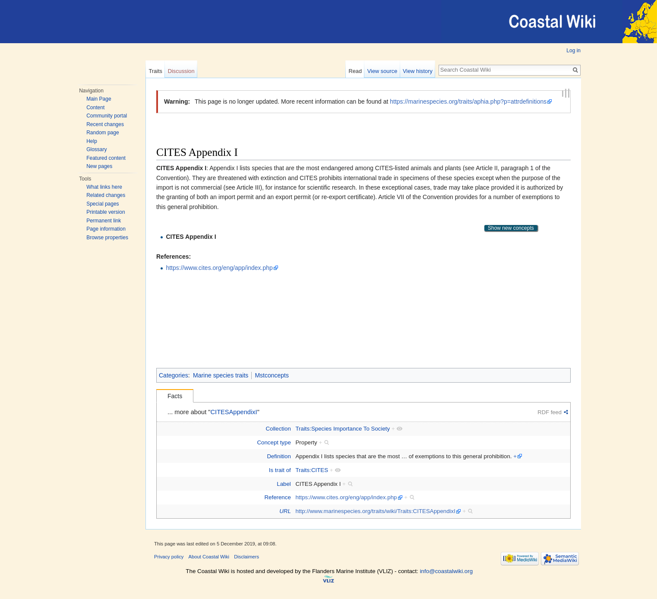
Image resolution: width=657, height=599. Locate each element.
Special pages (102, 204)
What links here (104, 187)
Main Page (98, 99)
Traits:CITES (311, 470)
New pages (99, 166)
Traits (155, 71)
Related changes (105, 195)
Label (284, 484)
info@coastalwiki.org (446, 571)
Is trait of (280, 470)
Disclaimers (246, 556)
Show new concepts (511, 228)
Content (95, 108)
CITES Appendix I (191, 236)
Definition (279, 456)
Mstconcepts (272, 375)
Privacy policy (168, 556)
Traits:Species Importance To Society (342, 428)
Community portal (106, 116)
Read (355, 71)
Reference (277, 497)
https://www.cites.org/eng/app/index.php (219, 267)
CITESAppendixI (234, 412)
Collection (278, 428)
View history (418, 71)
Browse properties (107, 238)
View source (382, 71)
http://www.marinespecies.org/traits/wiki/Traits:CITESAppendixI (375, 511)
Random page (102, 133)
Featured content (106, 158)
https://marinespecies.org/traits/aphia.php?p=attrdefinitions (468, 101)
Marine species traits (220, 375)
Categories (173, 375)
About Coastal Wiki (209, 556)
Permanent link (103, 221)
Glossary (96, 149)
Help (91, 141)
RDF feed (549, 412)
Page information (106, 229)
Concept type (274, 442)
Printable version (105, 212)
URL (285, 511)
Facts (174, 396)
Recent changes (105, 124)
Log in (573, 51)
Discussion (181, 71)
